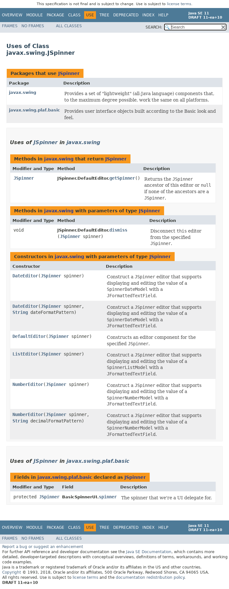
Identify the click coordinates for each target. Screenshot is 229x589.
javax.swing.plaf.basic (34, 110)
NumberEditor (27, 384)
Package (55, 15)
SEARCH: (154, 27)
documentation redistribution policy (150, 577)
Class (74, 15)
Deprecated (125, 15)
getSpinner (122, 178)
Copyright (11, 572)
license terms (179, 4)
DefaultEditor (29, 336)
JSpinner (69, 73)
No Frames (32, 26)
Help (163, 15)
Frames (10, 26)
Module (34, 15)
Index (148, 15)
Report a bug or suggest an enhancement (42, 546)
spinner (108, 496)
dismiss (118, 230)
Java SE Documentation (148, 552)
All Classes (69, 26)
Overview (12, 15)
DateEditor (25, 275)
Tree (104, 15)
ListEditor (25, 353)
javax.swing (22, 92)
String (20, 312)
